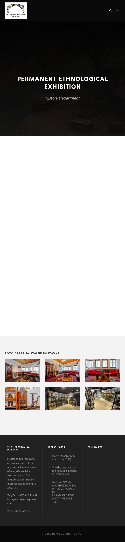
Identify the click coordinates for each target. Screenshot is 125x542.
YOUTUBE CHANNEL (18, 511)
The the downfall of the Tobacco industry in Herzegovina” (64, 470)
